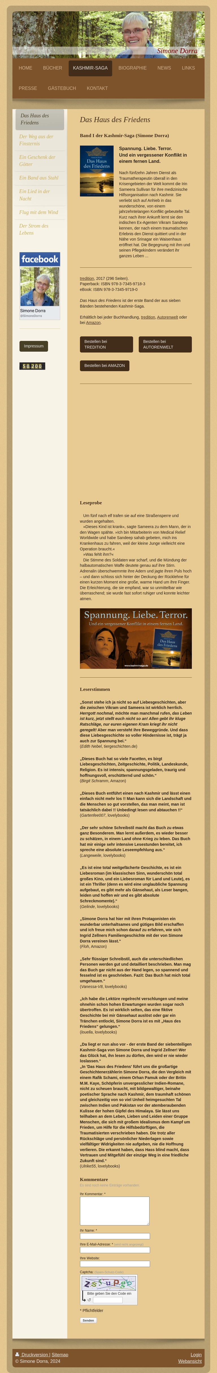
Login (196, 1354)
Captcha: (102, 1272)
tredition (87, 278)
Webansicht (190, 1361)
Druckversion (32, 1354)
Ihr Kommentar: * (93, 1194)
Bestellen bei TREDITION (95, 344)
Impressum (34, 346)
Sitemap (60, 1354)
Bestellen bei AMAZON (104, 365)
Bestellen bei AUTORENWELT (158, 344)
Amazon (93, 322)
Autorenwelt (167, 317)
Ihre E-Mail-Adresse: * (112, 1244)
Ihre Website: (90, 1258)
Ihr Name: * (88, 1231)
